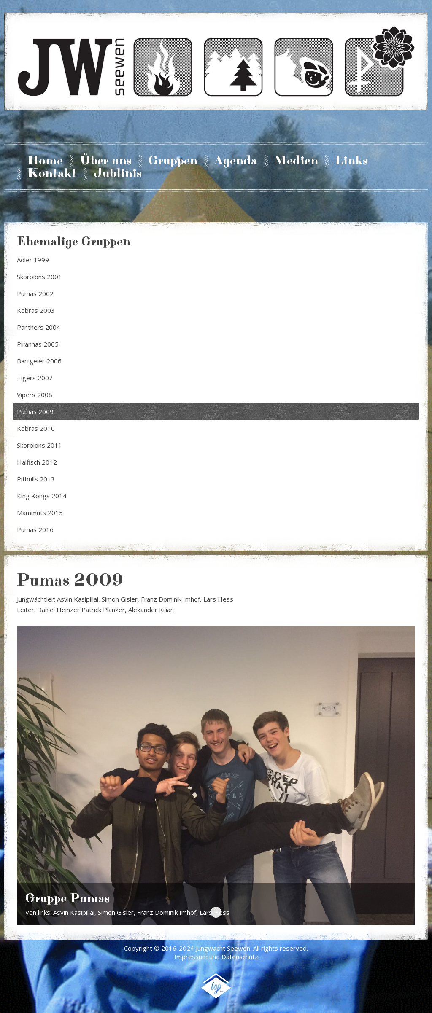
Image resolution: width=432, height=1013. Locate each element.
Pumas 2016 (35, 529)
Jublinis (118, 173)
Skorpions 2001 (39, 276)
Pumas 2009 (35, 411)
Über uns (106, 161)
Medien (296, 161)
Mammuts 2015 (40, 512)
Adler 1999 (33, 259)
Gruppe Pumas (216, 912)
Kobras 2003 (36, 310)
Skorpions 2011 (39, 445)
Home (45, 161)
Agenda (235, 161)
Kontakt (52, 173)
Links (351, 161)
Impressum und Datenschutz (216, 956)
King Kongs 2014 (42, 496)
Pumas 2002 (35, 293)
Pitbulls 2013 (36, 479)
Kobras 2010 (36, 428)
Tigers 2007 (35, 377)
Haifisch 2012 (37, 462)
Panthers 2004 (38, 327)
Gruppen (172, 161)
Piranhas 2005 (38, 344)
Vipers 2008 (34, 394)
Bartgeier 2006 (39, 361)
